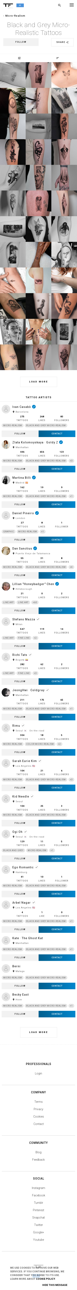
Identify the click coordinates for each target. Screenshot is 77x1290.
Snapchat (38, 1217)
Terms (38, 1101)
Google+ (38, 1232)
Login (38, 1073)
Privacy (38, 1109)
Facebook (38, 1195)
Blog (38, 1152)
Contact (38, 1124)
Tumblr (38, 1202)
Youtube (38, 1239)
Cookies (38, 1116)
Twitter (38, 1225)
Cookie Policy (45, 1278)
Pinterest (38, 1210)
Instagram (38, 1188)
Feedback (38, 1159)
